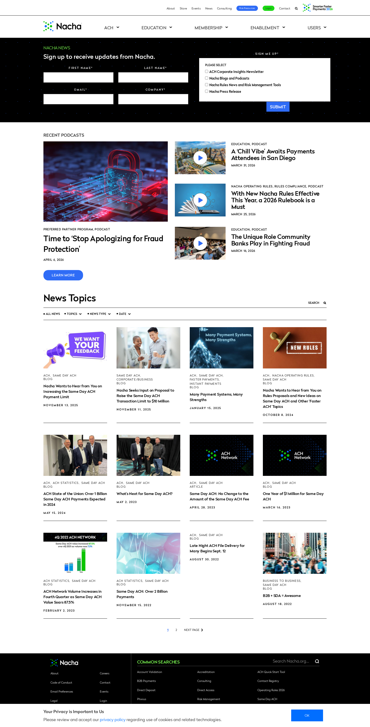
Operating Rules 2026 (271, 690)
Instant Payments (205, 383)
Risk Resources (247, 8)
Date (122, 314)
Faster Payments (204, 379)
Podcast (102, 229)
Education (154, 27)
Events (196, 8)
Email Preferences (61, 691)
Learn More (63, 275)
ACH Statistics (66, 483)
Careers (104, 673)
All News (53, 314)
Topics (72, 314)
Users (314, 27)
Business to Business (282, 581)
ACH (108, 27)
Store (183, 8)
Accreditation (206, 672)
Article (196, 486)
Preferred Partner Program (68, 229)
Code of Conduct (61, 682)
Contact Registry (268, 681)
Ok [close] (307, 715)
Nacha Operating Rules (252, 186)
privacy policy (113, 719)
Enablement (265, 27)
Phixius (141, 699)
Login (268, 8)
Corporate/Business (135, 379)
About (171, 8)
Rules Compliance (290, 186)
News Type (98, 314)
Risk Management (208, 699)
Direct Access (205, 690)
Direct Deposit (146, 690)
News (208, 8)
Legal (54, 700)
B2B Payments (146, 681)
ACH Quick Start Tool (271, 672)
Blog (48, 379)
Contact (284, 8)
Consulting (224, 8)
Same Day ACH (64, 375)
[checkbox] (264, 81)
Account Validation (149, 672)
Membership (209, 27)
